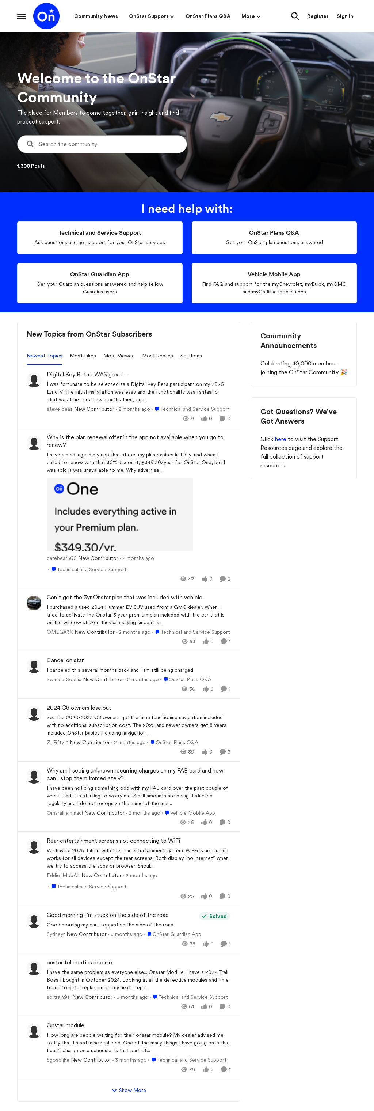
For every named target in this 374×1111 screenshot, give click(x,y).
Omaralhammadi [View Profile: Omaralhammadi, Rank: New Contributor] (65, 812)
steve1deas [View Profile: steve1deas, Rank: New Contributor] (60, 409)
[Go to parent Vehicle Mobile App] (188, 812)
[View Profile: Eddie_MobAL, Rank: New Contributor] (34, 846)
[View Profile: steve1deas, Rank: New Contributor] (34, 380)
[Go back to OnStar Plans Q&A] (274, 233)
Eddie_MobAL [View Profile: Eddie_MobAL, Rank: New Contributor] (63, 875)
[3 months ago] (125, 934)
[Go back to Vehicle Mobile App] (274, 274)
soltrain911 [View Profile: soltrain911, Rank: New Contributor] (59, 997)
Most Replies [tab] (157, 356)
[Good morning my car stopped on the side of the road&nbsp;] (121, 925)
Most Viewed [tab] (119, 356)
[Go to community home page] (46, 16)
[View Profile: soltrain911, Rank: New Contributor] (34, 968)
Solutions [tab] (191, 356)
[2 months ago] (133, 409)
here (281, 439)
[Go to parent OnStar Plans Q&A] (185, 679)
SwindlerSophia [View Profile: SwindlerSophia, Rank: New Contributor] (64, 679)
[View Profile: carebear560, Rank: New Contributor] (34, 443)
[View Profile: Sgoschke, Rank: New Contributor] (34, 1031)
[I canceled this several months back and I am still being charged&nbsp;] (138, 670)
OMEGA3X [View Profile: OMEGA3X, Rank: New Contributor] (60, 632)
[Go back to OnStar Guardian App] (99, 274)
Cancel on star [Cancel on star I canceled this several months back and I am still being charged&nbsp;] (65, 660)
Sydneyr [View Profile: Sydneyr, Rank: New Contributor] (56, 934)
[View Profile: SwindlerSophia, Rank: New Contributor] (34, 666)
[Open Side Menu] (22, 16)
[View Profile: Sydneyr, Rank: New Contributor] (34, 920)
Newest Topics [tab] (44, 356)
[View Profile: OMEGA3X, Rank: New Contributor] (34, 603)
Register (318, 16)
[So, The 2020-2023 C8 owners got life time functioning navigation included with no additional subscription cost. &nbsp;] (138, 725)
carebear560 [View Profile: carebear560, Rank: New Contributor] (62, 558)
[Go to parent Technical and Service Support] (191, 409)
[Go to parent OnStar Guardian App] (172, 934)
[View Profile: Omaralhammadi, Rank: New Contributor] (34, 776)
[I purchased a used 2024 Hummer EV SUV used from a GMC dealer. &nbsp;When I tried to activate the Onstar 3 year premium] (138, 614)
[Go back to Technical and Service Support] (99, 233)
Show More (128, 1090)
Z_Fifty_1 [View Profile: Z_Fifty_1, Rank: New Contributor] (57, 742)
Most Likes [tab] (83, 356)
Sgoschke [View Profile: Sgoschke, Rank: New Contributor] (58, 1060)
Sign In (345, 16)
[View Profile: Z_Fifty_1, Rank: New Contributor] (34, 713)
